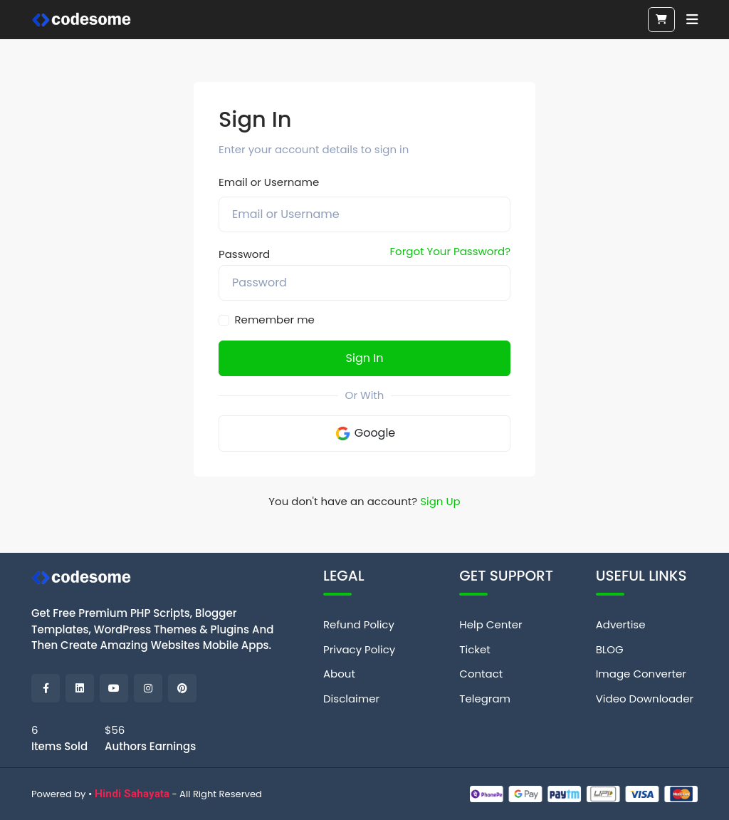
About (339, 673)
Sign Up (440, 501)
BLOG (610, 649)
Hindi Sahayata (132, 793)
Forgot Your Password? (449, 251)
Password (244, 253)
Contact (481, 673)
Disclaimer (351, 698)
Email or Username (269, 182)
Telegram (484, 698)
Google (365, 433)
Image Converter (641, 673)
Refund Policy (358, 624)
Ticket (474, 649)
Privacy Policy (359, 649)
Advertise (621, 624)
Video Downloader (644, 698)
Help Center (490, 624)
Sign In (365, 358)
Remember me (275, 319)
